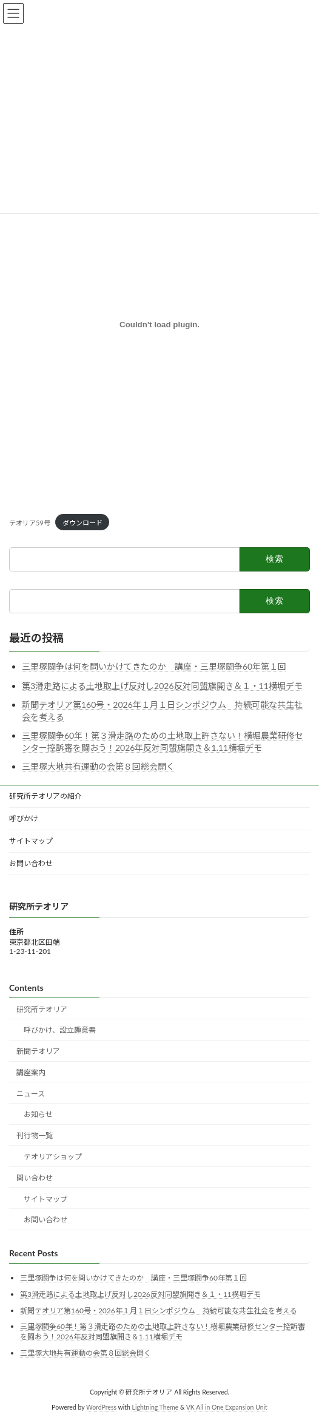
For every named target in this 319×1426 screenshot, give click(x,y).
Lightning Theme (155, 1407)
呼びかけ (23, 818)
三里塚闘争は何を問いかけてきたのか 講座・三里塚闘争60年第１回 (154, 666)
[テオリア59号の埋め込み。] (159, 324)
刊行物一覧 (34, 1135)
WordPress (101, 1407)
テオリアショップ (53, 1156)
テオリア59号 (29, 523)
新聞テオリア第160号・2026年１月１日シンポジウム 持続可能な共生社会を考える (158, 1310)
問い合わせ (34, 1177)
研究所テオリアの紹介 (45, 796)
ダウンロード (82, 523)
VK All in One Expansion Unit (226, 1407)
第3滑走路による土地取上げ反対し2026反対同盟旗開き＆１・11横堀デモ (162, 686)
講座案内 (30, 1072)
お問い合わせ (31, 863)
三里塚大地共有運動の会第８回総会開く (98, 766)
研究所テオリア (41, 1009)
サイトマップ (31, 840)
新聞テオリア (38, 1051)
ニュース (30, 1093)
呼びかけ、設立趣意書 (60, 1030)
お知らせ (38, 1114)
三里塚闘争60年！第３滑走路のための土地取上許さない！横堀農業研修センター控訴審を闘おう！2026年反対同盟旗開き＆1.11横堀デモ (162, 1331)
